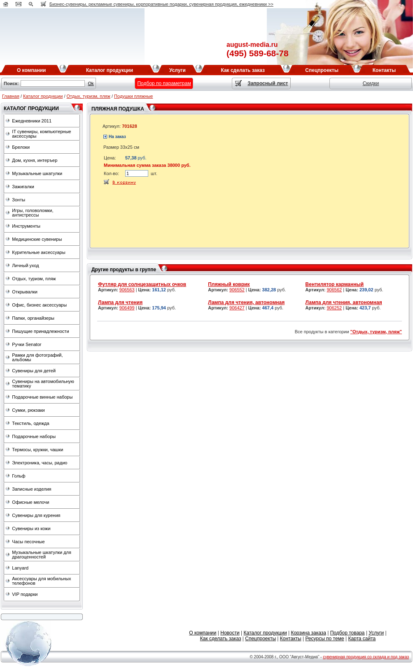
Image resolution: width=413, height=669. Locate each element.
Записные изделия (31, 489)
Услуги (376, 633)
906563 (127, 289)
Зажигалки (23, 186)
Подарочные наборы (34, 436)
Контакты (290, 638)
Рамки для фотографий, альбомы (37, 357)
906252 (334, 307)
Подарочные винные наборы (42, 396)
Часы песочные (28, 541)
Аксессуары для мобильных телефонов (41, 581)
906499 (127, 307)
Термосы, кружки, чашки (37, 449)
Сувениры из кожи (31, 528)
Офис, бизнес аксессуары (39, 304)
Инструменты (26, 226)
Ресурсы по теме (324, 638)
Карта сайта (362, 638)
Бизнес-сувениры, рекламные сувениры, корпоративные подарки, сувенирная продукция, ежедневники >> (161, 4)
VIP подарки (24, 594)
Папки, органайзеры (33, 318)
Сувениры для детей (34, 370)
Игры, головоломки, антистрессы (32, 212)
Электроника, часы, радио (39, 462)
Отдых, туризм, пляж (88, 96)
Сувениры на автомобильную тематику (43, 383)
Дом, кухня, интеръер (34, 160)
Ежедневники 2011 (31, 120)
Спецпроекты (260, 638)
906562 (334, 289)
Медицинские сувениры (37, 239)
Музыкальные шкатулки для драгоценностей (41, 554)
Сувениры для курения (36, 515)
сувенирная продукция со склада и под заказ (366, 657)
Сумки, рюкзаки (28, 410)
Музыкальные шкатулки (37, 173)
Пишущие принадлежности (40, 331)
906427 (237, 307)
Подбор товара (347, 633)
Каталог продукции (43, 96)
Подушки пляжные (133, 96)
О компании (202, 633)
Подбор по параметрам (164, 83)
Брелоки (21, 147)
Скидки (371, 83)
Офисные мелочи (30, 502)
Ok (91, 83)
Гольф (18, 475)
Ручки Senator (26, 344)
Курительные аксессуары (38, 252)
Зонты (18, 199)
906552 (237, 289)
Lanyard (20, 567)
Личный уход (25, 265)
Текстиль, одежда (30, 423)
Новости (229, 633)
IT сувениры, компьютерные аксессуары (41, 133)
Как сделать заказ (220, 638)
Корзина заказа (308, 633)
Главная (10, 96)
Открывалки (24, 291)
